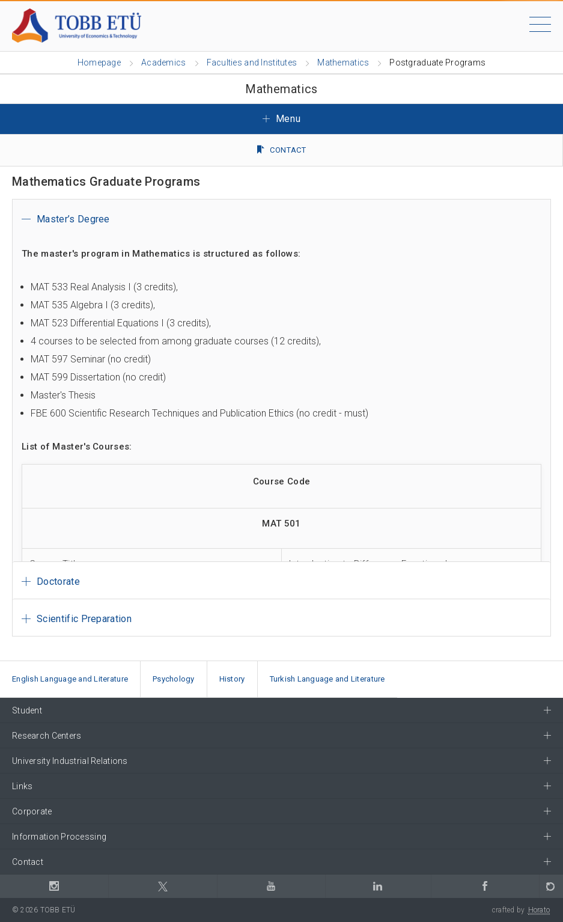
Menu (282, 118)
